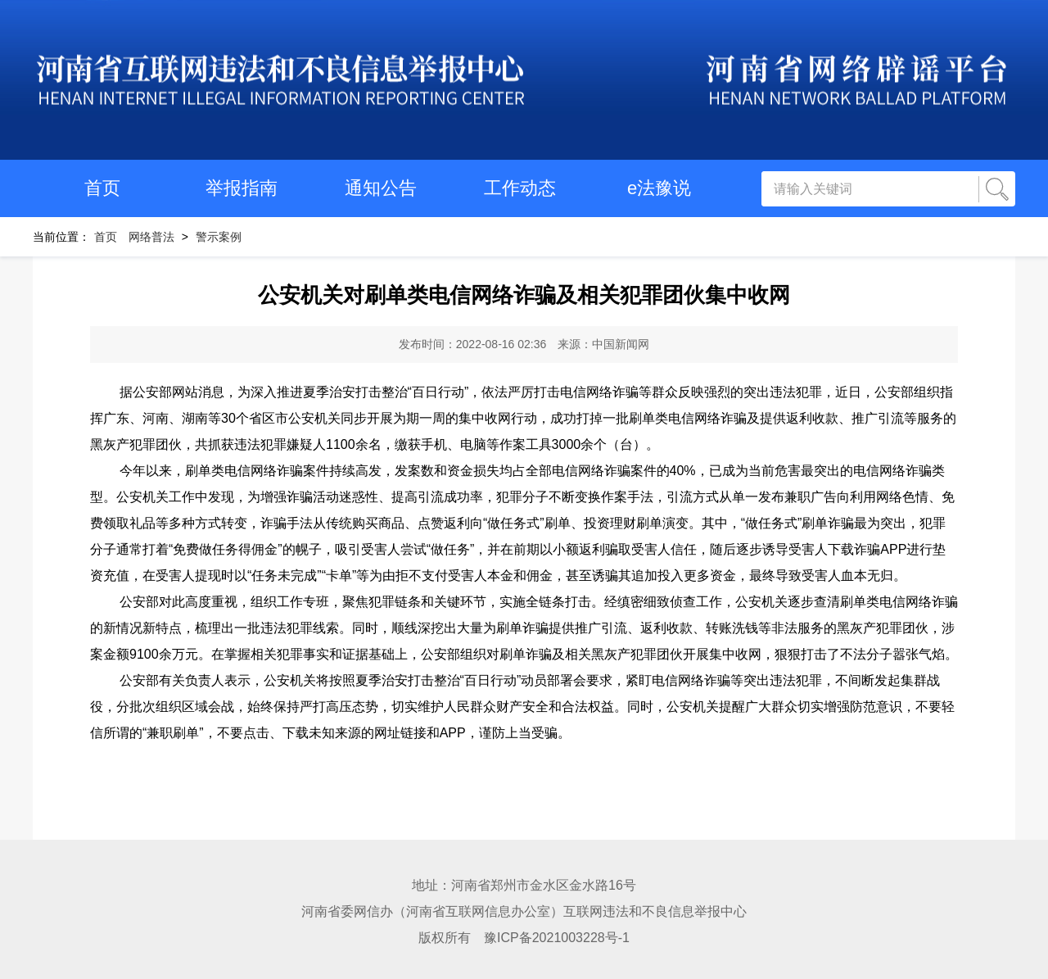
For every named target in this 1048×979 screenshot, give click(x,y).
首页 (102, 188)
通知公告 (381, 188)
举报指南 (242, 188)
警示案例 (219, 236)
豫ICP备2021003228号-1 (557, 938)
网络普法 (151, 236)
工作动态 (520, 188)
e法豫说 (659, 188)
